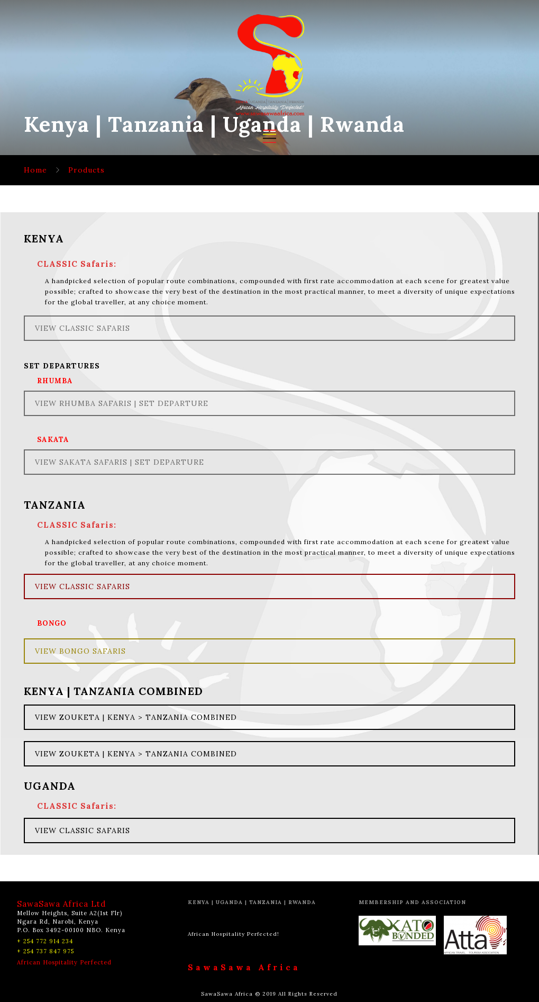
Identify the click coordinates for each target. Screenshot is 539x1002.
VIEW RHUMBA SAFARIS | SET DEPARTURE (121, 403)
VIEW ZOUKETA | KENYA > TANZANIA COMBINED (136, 717)
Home (35, 170)
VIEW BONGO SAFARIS (80, 651)
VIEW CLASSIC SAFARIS (82, 328)
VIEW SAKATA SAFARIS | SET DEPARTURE (119, 462)
